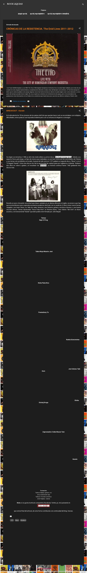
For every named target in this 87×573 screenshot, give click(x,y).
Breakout (23, 520)
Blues (17, 520)
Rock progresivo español (58, 14)
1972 (12, 520)
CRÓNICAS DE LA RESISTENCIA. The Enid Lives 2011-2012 (39, 28)
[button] (80, 28)
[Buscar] (83, 4)
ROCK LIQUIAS (15, 4)
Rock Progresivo (37, 14)
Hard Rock (22, 14)
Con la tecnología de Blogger (43, 568)
